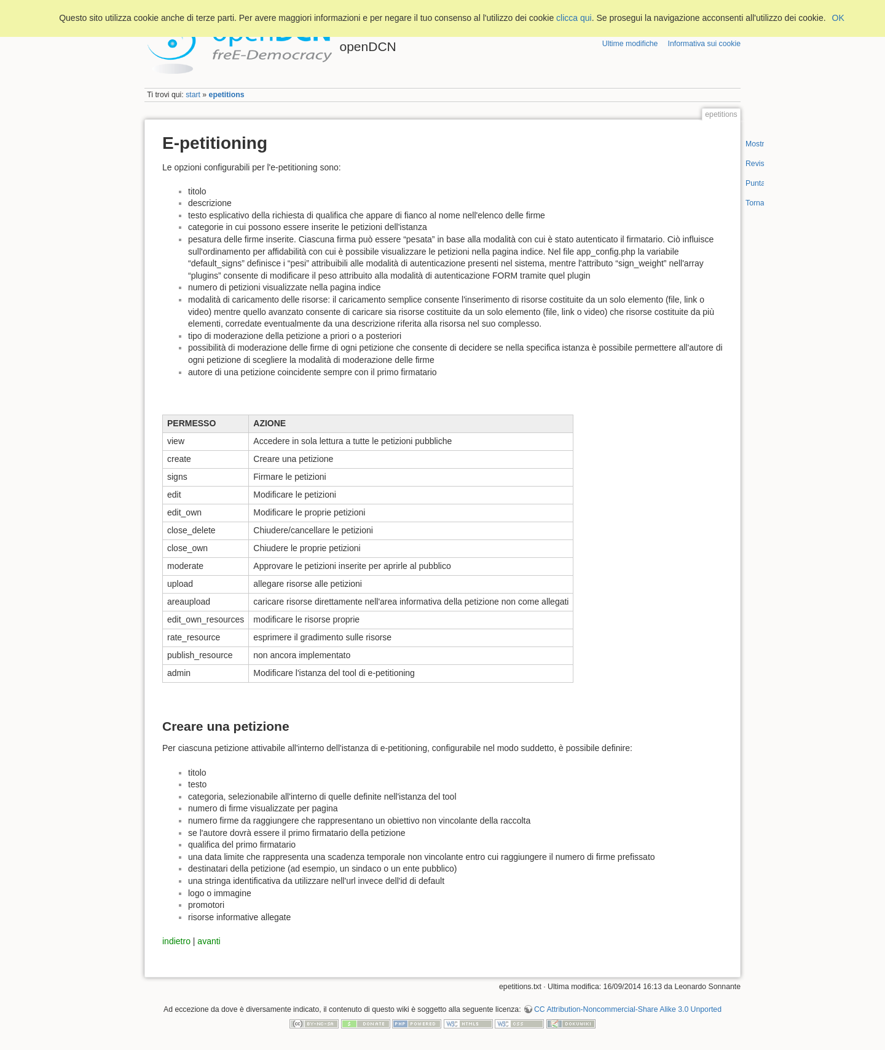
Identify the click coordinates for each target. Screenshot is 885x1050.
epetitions (227, 94)
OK (838, 18)
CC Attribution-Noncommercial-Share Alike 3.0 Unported (628, 1009)
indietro (176, 941)
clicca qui (574, 18)
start (193, 94)
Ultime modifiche (630, 43)
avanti (208, 941)
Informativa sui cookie (704, 43)
